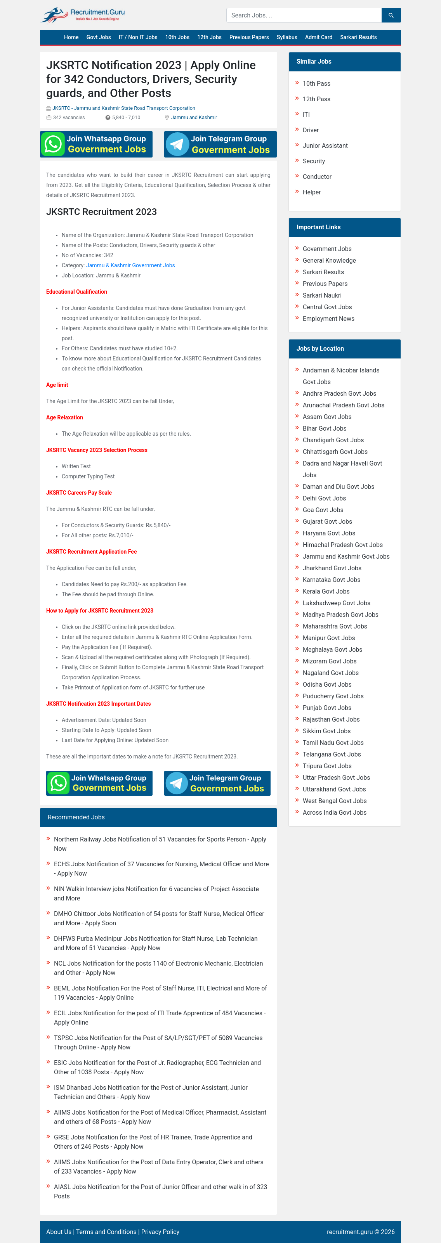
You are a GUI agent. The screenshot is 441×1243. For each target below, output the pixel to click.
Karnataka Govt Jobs (331, 579)
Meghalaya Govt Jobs (333, 649)
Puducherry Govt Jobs (333, 696)
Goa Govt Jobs (323, 510)
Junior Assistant (325, 145)
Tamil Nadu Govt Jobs (333, 742)
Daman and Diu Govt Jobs (339, 486)
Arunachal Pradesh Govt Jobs (343, 405)
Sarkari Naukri (322, 295)
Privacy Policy (160, 1232)
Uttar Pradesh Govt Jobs (336, 777)
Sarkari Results (358, 37)
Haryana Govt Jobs (329, 533)
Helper (312, 192)
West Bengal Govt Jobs (335, 801)
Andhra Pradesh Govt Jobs (339, 393)
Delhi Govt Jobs (324, 498)
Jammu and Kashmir (194, 117)
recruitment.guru (350, 1232)
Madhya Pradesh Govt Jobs (340, 614)
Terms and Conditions (106, 1232)
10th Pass (316, 83)
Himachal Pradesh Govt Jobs (343, 545)
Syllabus (287, 37)
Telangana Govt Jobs (332, 754)
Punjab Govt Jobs (327, 708)
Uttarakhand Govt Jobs (334, 789)
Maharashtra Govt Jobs (335, 626)
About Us (58, 1232)
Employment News (328, 318)
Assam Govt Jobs (327, 417)
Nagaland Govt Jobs (331, 673)
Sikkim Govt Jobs (327, 731)
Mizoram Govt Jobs (330, 661)
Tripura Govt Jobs (327, 766)
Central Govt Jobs (327, 307)
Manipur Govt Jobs (329, 638)
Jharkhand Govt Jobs (332, 568)
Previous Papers (249, 37)
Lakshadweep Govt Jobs (336, 603)
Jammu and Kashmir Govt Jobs (346, 556)
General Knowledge (329, 260)
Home (71, 37)
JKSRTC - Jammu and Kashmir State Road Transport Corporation (123, 108)
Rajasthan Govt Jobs (331, 719)
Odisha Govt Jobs (327, 684)
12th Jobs (209, 37)
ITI (306, 114)
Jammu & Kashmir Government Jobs (130, 265)
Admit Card (318, 37)
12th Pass (316, 99)
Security (314, 161)
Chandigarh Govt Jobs (333, 440)
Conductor (317, 176)
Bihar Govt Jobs (325, 428)
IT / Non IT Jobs (138, 37)
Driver (311, 130)
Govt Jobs (99, 37)
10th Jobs (177, 37)
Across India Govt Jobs (335, 812)
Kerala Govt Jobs (326, 591)
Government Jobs (327, 249)
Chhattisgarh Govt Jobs (335, 451)
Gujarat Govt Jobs (327, 521)
